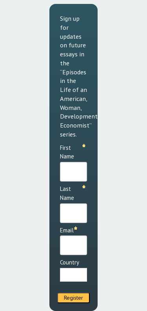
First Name (67, 152)
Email (67, 230)
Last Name (67, 193)
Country (69, 262)
